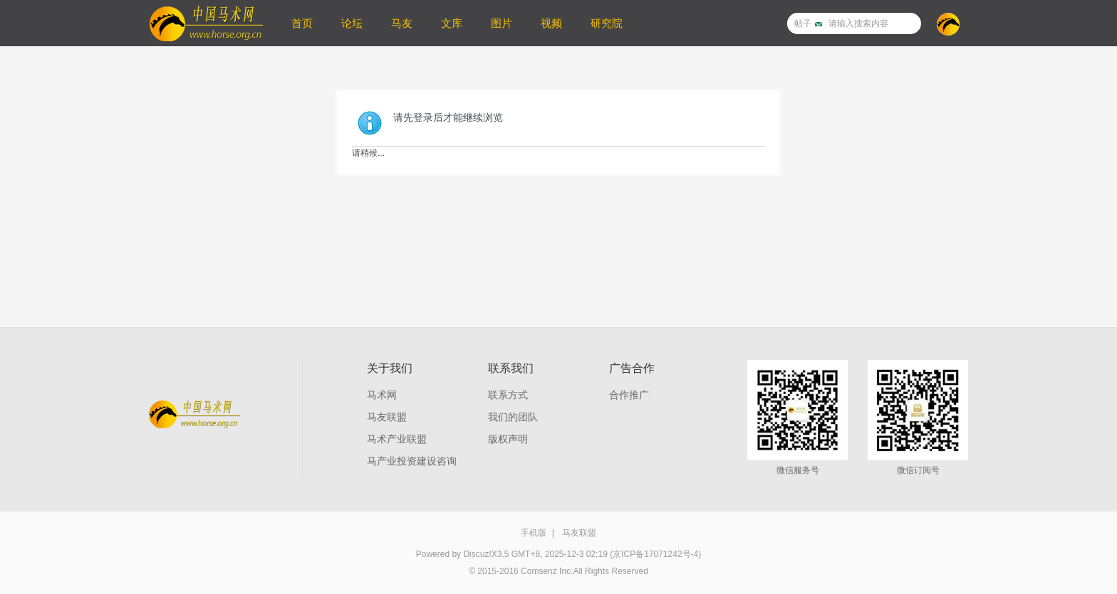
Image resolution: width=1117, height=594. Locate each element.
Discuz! (477, 554)
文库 (451, 23)
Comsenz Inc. (547, 571)
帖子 (802, 23)
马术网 (382, 395)
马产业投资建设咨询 (412, 461)
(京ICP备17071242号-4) (655, 554)
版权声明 (508, 439)
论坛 (352, 23)
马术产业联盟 (397, 439)
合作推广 (629, 395)
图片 (501, 23)
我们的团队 (513, 417)
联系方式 (508, 395)
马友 (401, 23)
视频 (551, 23)
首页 (302, 23)
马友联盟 (387, 417)
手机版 (533, 533)
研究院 (607, 23)
